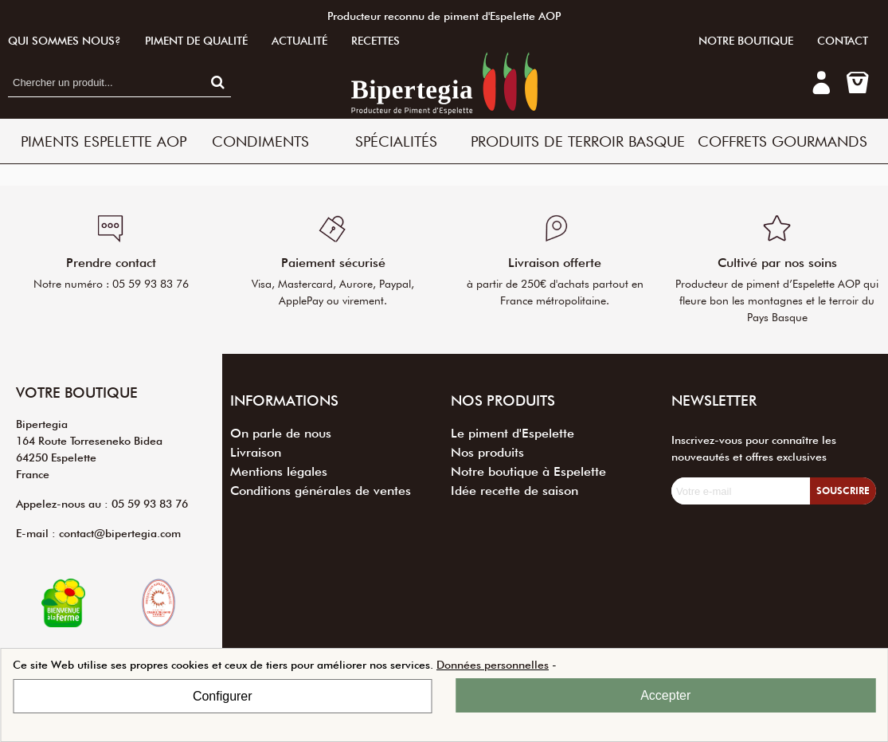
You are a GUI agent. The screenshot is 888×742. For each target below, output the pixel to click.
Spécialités (396, 141)
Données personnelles (492, 664)
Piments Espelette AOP (103, 141)
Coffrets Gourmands (782, 141)
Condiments (260, 141)
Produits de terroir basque (578, 141)
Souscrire (843, 491)
